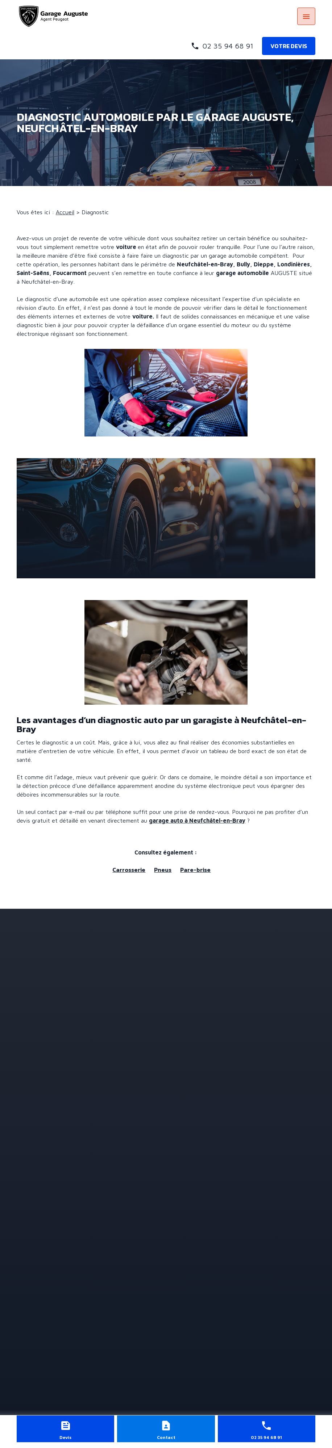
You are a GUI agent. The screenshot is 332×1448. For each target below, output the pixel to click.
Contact (166, 1437)
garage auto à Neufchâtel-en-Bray (197, 820)
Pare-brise (195, 869)
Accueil (65, 212)
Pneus (162, 869)
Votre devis (288, 46)
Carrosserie (128, 869)
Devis (65, 1437)
